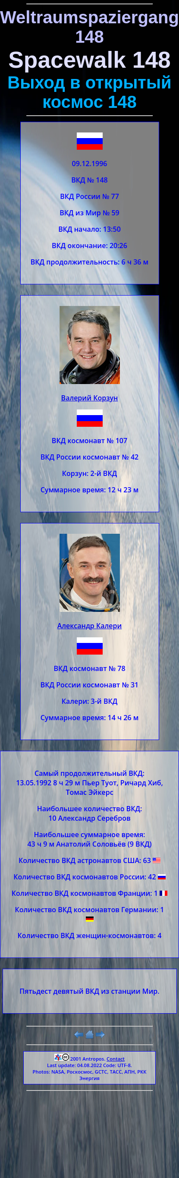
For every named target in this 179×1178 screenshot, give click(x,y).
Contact (116, 1058)
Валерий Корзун (89, 398)
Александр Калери (89, 625)
